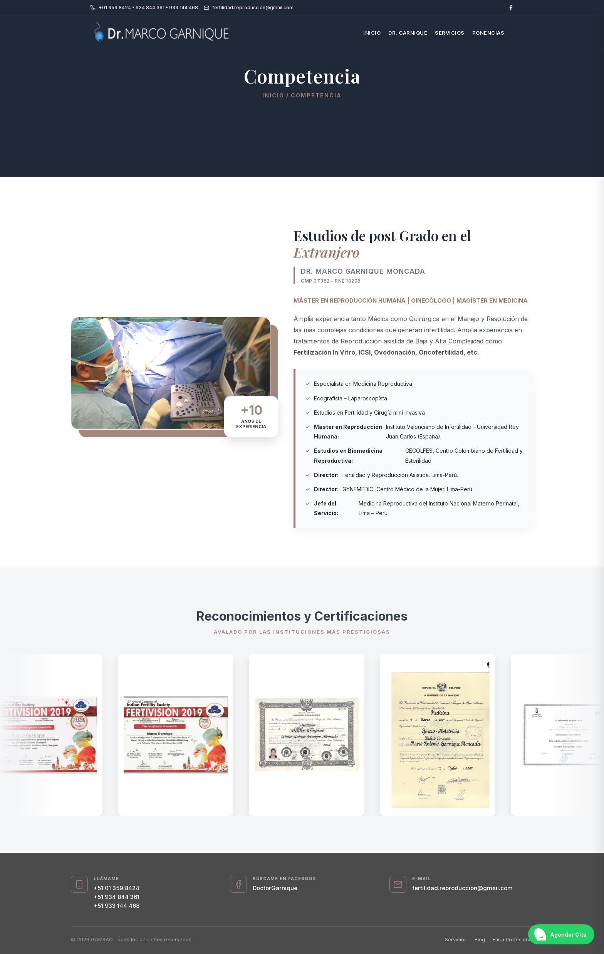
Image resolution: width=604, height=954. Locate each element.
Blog (480, 939)
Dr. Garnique (407, 33)
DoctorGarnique (275, 888)
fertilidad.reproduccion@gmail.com (462, 888)
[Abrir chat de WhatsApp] (561, 934)
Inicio (372, 33)
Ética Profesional (513, 939)
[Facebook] (511, 8)
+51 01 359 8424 (116, 888)
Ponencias (488, 33)
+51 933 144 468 (116, 905)
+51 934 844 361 (116, 896)
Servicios (450, 33)
